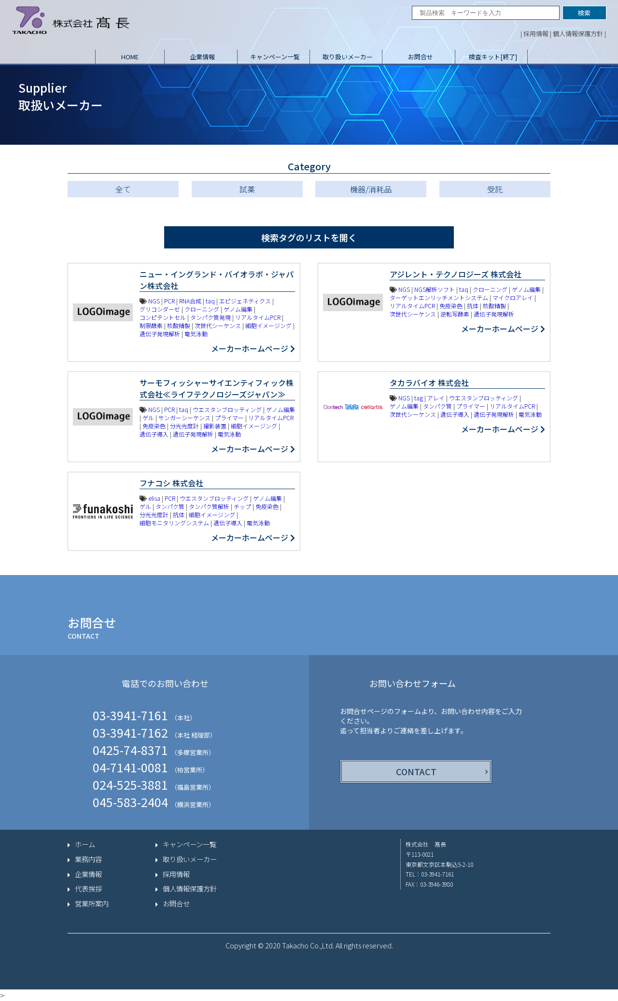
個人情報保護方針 (578, 33)
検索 (584, 12)
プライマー (229, 417)
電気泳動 (196, 333)
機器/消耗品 (371, 189)
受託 (495, 189)
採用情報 (535, 33)
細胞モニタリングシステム (174, 523)
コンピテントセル (163, 317)
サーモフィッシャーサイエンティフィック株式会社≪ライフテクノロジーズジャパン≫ (217, 388)
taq (210, 301)
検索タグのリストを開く (309, 237)
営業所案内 (92, 903)
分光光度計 (184, 426)
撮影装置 (214, 426)
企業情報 (202, 56)
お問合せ (420, 56)
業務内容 (88, 859)
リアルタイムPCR (258, 317)
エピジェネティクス (245, 301)
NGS (154, 301)
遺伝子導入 (154, 434)
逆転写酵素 (454, 314)
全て (123, 189)
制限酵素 (151, 325)
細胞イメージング (268, 325)
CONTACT (416, 771)
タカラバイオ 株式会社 (429, 382)
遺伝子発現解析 (160, 333)
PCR (169, 301)
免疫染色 (451, 306)
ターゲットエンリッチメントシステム (439, 297)
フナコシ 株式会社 (171, 483)
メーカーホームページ (253, 348)
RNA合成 (190, 301)
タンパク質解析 (209, 506)
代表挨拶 (88, 888)
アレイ (436, 398)
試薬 (247, 189)
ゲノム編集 (238, 309)
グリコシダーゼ (160, 309)
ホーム (85, 844)
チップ (242, 506)
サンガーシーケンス (184, 417)
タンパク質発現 (210, 317)
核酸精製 (178, 325)
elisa (154, 498)
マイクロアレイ (512, 297)
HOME (130, 56)
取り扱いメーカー (348, 56)
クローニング (201, 309)
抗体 (472, 306)
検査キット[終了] (493, 56)
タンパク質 (437, 406)
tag (418, 398)
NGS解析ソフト (434, 289)
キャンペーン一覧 (275, 56)
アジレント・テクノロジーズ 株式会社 (455, 274)
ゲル (148, 417)
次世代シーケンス (218, 325)
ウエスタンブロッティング (227, 409)
